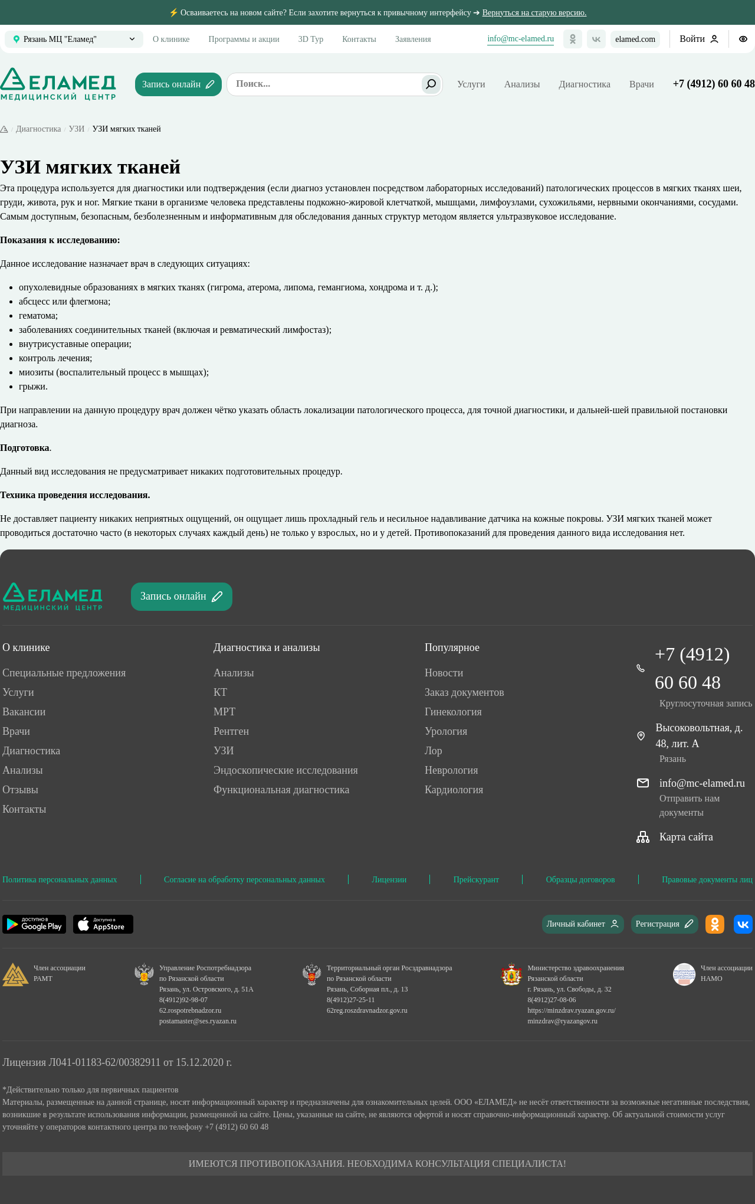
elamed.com (635, 39)
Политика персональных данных (59, 879)
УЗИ (77, 129)
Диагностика (584, 84)
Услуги (18, 692)
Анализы (522, 84)
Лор (433, 751)
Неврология (451, 770)
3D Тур (310, 39)
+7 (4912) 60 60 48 (714, 84)
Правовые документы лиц (707, 879)
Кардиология (454, 790)
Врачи (641, 84)
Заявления (413, 39)
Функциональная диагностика (281, 790)
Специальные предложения (64, 673)
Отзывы (20, 790)
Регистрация (665, 923)
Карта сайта (686, 837)
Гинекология (453, 712)
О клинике (171, 39)
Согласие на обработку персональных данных (244, 879)
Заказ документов (464, 692)
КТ (220, 692)
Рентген (231, 731)
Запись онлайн (178, 84)
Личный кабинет (583, 923)
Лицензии (389, 879)
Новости (444, 673)
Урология (446, 731)
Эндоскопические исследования (286, 770)
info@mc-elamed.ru (520, 38)
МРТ (224, 712)
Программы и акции (244, 39)
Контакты (359, 39)
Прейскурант (476, 879)
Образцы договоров (580, 879)
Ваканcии (23, 712)
